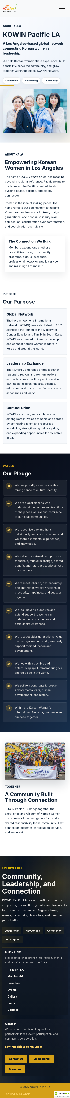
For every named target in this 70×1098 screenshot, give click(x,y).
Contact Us (16, 1058)
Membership (16, 976)
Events (12, 989)
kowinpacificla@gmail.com (23, 1046)
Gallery (12, 996)
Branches (14, 983)
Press (11, 1003)
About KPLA (16, 970)
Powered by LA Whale (17, 1093)
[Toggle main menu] (62, 8)
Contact (13, 1009)
